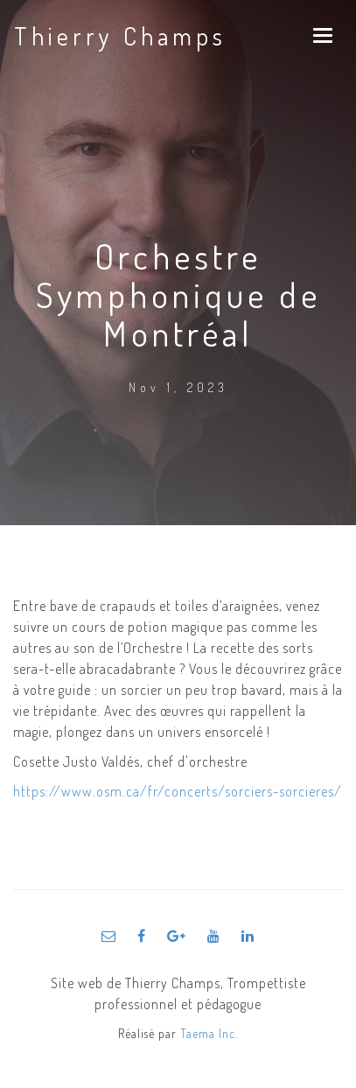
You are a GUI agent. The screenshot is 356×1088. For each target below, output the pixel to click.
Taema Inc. (209, 1033)
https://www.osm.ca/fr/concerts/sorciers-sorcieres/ (177, 791)
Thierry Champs (120, 36)
